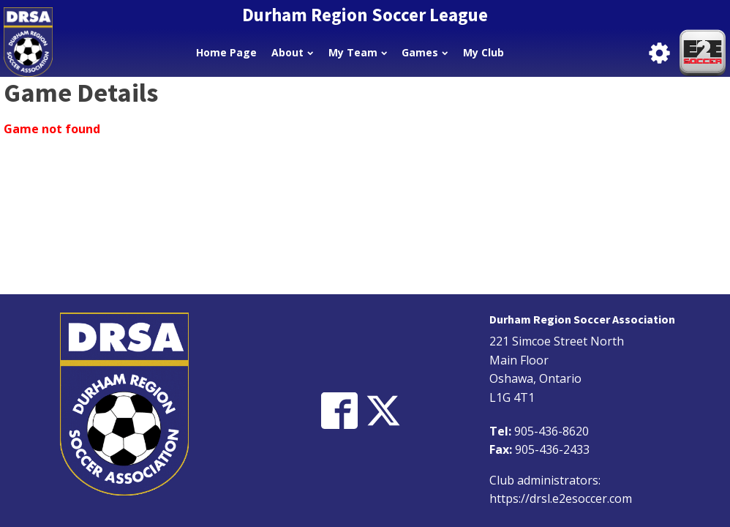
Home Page (226, 52)
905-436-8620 (551, 431)
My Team (357, 52)
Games (425, 52)
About (292, 52)
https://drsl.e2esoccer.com (560, 498)
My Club (483, 52)
